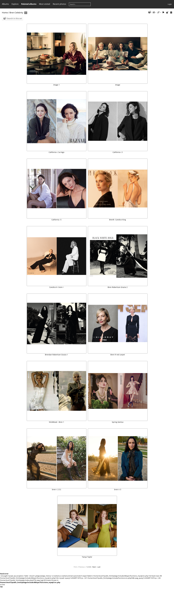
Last (98, 567)
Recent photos (59, 4)
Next (94, 567)
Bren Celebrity (16, 12)
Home (5, 12)
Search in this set (14, 18)
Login (170, 4)
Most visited (44, 4)
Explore (15, 4)
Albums (5, 4)
